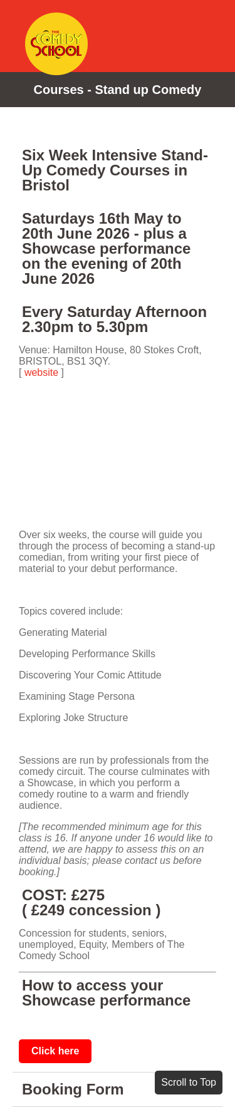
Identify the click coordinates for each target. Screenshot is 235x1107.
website (41, 372)
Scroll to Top (188, 1082)
